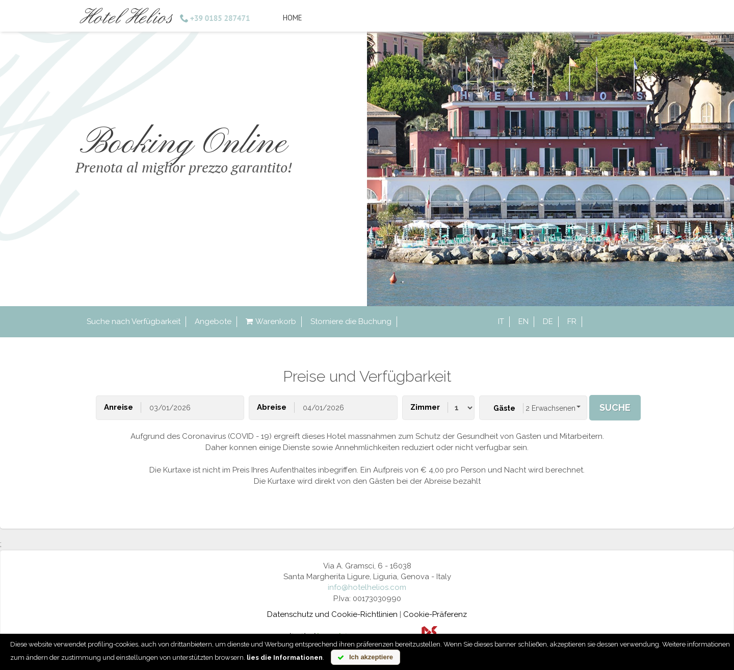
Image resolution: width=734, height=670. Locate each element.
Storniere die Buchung (350, 321)
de (548, 321)
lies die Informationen (285, 657)
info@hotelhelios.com (367, 587)
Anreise (118, 407)
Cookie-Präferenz (435, 614)
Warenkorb (271, 321)
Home (292, 17)
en (523, 321)
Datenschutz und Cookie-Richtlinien (332, 614)
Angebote (213, 321)
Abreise (271, 407)
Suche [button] (615, 407)
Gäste (504, 408)
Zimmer (425, 407)
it (501, 321)
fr (571, 321)
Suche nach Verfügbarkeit (133, 321)
